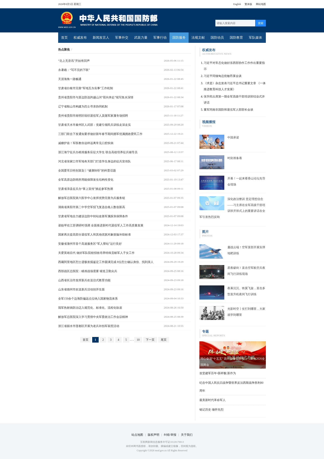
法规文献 (198, 37)
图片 (205, 232)
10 (138, 339)
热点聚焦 (64, 49)
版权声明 (153, 434)
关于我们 (187, 434)
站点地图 (137, 434)
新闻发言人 (101, 37)
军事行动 (160, 37)
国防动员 (217, 37)
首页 (64, 37)
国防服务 (179, 37)
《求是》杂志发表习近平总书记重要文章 (230, 83)
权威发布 (80, 37)
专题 (205, 331)
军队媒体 (255, 37)
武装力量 (140, 37)
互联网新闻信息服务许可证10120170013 (162, 441)
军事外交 (121, 37)
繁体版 (248, 4)
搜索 (260, 23)
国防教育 (236, 37)
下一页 (150, 339)
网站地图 (261, 4)
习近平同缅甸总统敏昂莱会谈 (223, 76)
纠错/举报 (170, 434)
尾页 (164, 339)
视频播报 (208, 122)
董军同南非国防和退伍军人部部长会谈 (228, 109)
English (237, 4)
